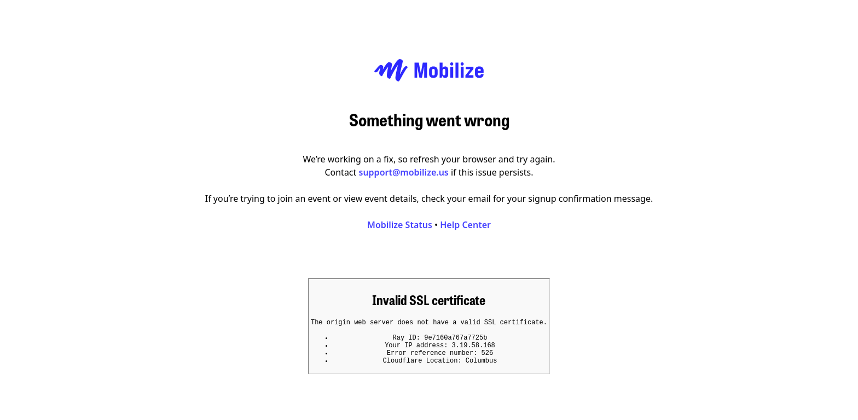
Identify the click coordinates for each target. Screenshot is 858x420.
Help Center (465, 221)
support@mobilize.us (404, 169)
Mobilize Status (399, 221)
